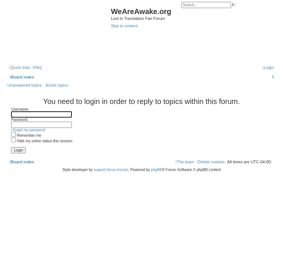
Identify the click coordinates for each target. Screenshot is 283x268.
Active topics (57, 85)
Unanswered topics (24, 85)
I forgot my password (28, 130)
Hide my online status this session (41, 141)
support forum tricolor (111, 170)
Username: (20, 109)
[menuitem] (37, 67)
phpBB (156, 170)
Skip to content (124, 26)
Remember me (26, 135)
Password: (19, 120)
